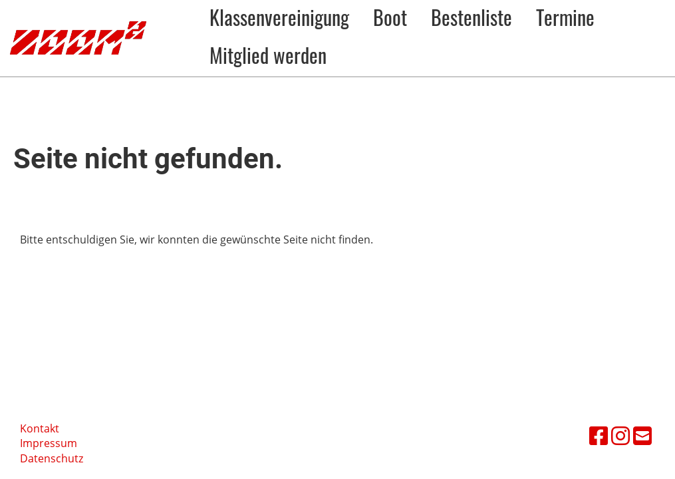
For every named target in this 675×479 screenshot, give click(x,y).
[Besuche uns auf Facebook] (598, 435)
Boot (390, 17)
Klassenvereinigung (279, 17)
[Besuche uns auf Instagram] (620, 435)
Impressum (48, 443)
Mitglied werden (268, 55)
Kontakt (39, 428)
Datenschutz (51, 458)
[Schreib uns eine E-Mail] (642, 435)
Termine (565, 17)
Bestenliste (471, 17)
